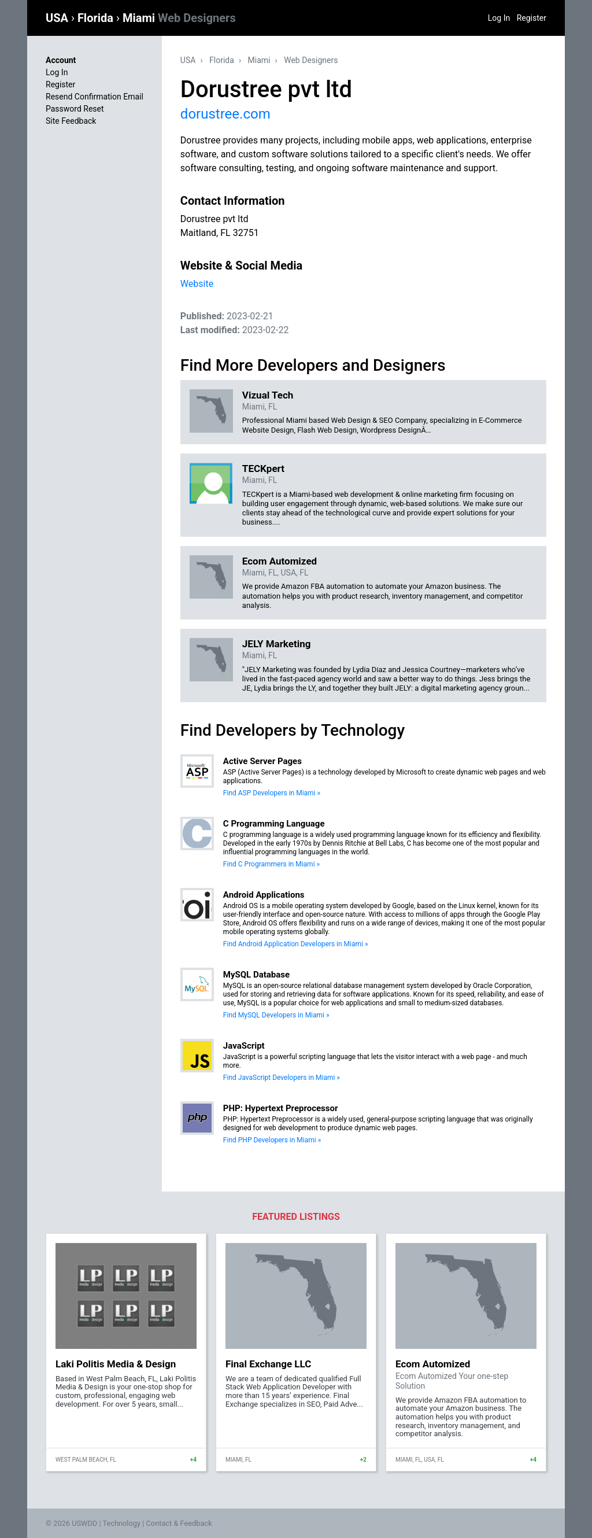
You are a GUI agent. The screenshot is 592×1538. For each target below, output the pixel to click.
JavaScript (244, 1046)
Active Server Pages (262, 761)
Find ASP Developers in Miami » (271, 793)
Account (61, 60)
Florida (96, 18)
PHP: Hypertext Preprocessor (280, 1108)
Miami (179, 18)
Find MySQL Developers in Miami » (276, 1015)
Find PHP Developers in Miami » (272, 1140)
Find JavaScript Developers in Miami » (281, 1078)
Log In (499, 18)
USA (58, 18)
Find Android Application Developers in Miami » (295, 944)
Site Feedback (71, 121)
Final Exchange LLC (268, 1364)
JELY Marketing (276, 644)
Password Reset (75, 108)
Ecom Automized (279, 561)
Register (531, 18)
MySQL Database (256, 974)
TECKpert (263, 468)
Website (196, 283)
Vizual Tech (267, 395)
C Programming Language (274, 823)
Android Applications (264, 895)
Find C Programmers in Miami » (271, 864)
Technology (121, 1523)
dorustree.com (225, 114)
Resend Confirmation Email (94, 96)
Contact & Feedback (179, 1523)
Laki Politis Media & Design (116, 1364)
